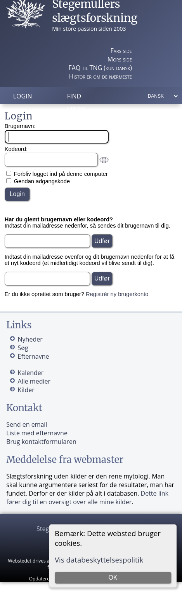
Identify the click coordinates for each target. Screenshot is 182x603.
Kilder (26, 390)
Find (74, 96)
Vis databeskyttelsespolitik (99, 559)
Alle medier (34, 381)
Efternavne (33, 356)
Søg (23, 348)
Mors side (119, 59)
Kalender (31, 372)
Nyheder (30, 339)
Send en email (26, 424)
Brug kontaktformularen (41, 441)
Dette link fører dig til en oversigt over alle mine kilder (87, 497)
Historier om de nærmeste (100, 76)
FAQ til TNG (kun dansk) (100, 67)
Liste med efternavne (37, 433)
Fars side (121, 50)
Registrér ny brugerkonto (117, 294)
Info (74, 122)
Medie (76, 109)
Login (22, 96)
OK (112, 577)
